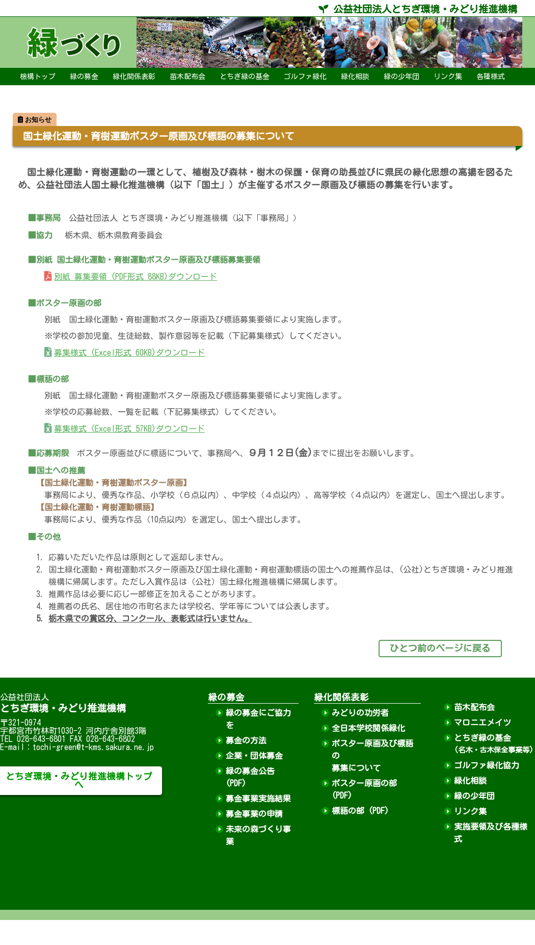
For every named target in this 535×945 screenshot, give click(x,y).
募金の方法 (246, 740)
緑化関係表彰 (134, 76)
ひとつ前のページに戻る (440, 648)
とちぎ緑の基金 (245, 76)
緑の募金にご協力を (258, 719)
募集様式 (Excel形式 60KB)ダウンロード (129, 353)
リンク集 (448, 76)
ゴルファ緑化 (305, 76)
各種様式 (490, 76)
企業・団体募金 (254, 756)
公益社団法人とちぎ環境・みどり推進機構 (417, 9)
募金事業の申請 (254, 814)
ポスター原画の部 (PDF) (364, 789)
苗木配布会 (187, 76)
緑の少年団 (401, 76)
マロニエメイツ (482, 722)
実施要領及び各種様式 (490, 833)
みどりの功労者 (360, 713)
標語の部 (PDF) (360, 811)
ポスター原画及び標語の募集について (372, 755)
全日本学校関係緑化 (368, 728)
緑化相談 (355, 76)
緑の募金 (84, 76)
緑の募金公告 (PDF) (250, 777)
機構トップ (38, 76)
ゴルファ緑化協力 (486, 765)
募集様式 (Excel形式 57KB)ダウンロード (129, 429)
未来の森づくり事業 (258, 835)
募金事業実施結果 (258, 798)
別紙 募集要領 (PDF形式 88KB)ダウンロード (135, 276)
